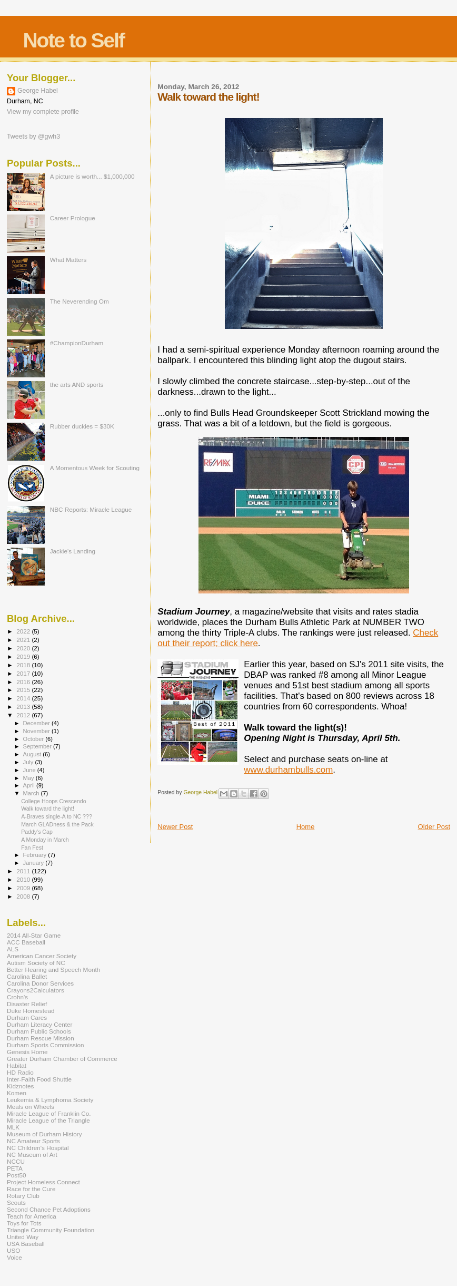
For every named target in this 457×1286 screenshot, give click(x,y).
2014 (24, 698)
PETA (15, 1168)
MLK (13, 1127)
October (34, 739)
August (33, 754)
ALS (12, 949)
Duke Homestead (31, 1010)
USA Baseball (26, 1243)
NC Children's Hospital (38, 1147)
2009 (24, 887)
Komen (16, 1092)
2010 (24, 879)
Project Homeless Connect (43, 1181)
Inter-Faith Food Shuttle (39, 1079)
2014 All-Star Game (34, 935)
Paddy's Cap (37, 832)
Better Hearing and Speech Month (53, 969)
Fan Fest (32, 847)
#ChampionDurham (77, 342)
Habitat (16, 1065)
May (29, 778)
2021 (24, 639)
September (38, 746)
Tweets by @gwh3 (33, 136)
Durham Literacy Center (39, 1024)
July (29, 762)
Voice (14, 1257)
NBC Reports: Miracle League (91, 509)
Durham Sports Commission (45, 1044)
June (30, 770)
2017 (24, 673)
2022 (24, 631)
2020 (24, 648)
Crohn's (17, 996)
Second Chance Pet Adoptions (49, 1209)
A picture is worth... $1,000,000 (92, 176)
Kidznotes (20, 1086)
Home (305, 827)
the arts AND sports (77, 384)
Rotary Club (23, 1195)
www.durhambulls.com (288, 770)
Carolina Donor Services (40, 983)
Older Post (434, 827)
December (37, 723)
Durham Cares (27, 1017)
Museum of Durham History (44, 1134)
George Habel (37, 90)
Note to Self (73, 40)
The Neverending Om (79, 301)
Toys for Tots (24, 1223)
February (35, 855)
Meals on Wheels (30, 1106)
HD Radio (20, 1072)
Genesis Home (27, 1051)
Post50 (16, 1175)
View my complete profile (43, 111)
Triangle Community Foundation (50, 1229)
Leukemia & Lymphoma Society (50, 1099)
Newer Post (175, 827)
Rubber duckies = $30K (82, 426)
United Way (22, 1236)
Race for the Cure (31, 1188)
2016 (24, 681)
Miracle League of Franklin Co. (49, 1113)
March (32, 793)
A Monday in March (45, 839)
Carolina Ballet (27, 976)
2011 (24, 871)
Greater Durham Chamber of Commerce (62, 1058)
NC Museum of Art (32, 1154)
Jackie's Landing (72, 551)
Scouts (16, 1202)
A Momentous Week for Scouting (95, 467)
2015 (24, 689)
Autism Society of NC (36, 962)
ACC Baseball (26, 942)
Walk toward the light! (47, 808)
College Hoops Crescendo (53, 801)
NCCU (16, 1161)
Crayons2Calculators (35, 990)
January (34, 863)
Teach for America (31, 1216)
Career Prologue (72, 218)
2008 (24, 896)
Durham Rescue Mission (40, 1038)
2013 (24, 706)
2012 (24, 715)
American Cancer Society (41, 955)
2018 (24, 664)
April (29, 785)
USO (13, 1250)
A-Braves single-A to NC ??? (56, 816)
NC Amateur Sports (33, 1140)
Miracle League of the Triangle (48, 1120)
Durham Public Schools (39, 1031)
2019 (24, 656)
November (37, 731)
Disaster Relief (27, 1003)
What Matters (68, 259)
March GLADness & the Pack (57, 824)
